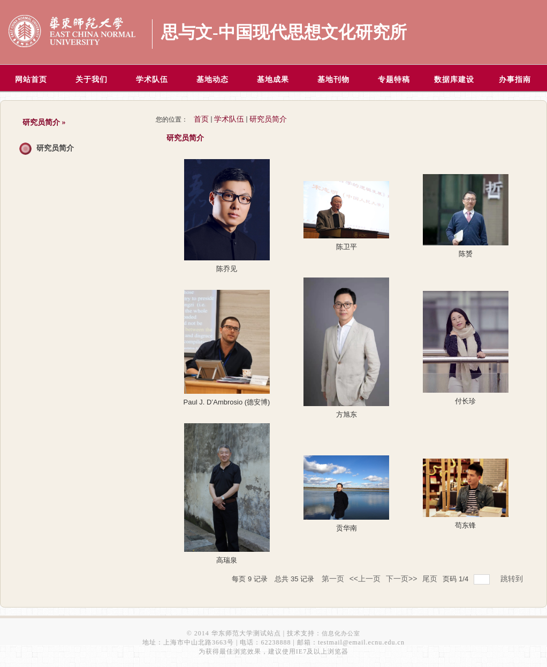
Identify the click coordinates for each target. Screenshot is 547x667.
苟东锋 (465, 525)
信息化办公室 (341, 633)
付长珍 (465, 401)
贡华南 (346, 528)
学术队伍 (229, 119)
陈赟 (466, 254)
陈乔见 (226, 269)
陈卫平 (346, 247)
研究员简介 (55, 148)
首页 (201, 119)
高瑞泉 (226, 560)
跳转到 (512, 578)
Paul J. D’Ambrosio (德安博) (227, 402)
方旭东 (346, 414)
